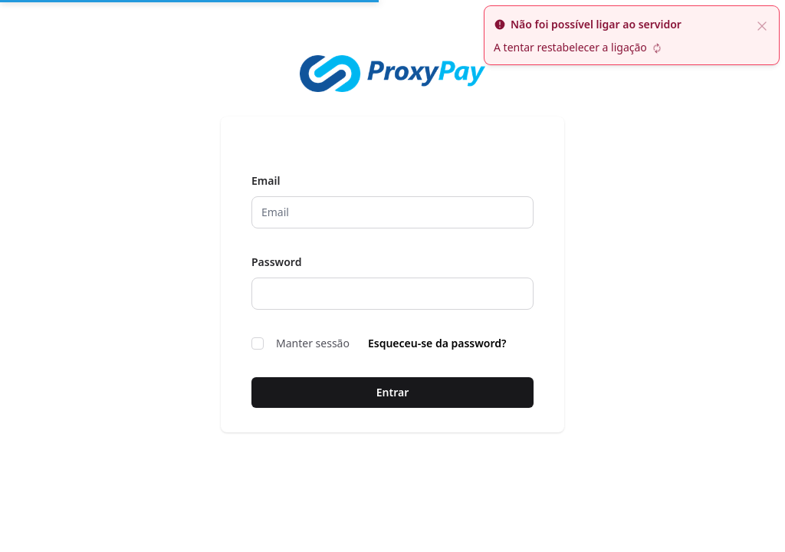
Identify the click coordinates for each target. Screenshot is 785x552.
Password (276, 262)
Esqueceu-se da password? (437, 343)
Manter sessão (300, 343)
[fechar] (762, 24)
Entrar (392, 392)
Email (265, 180)
